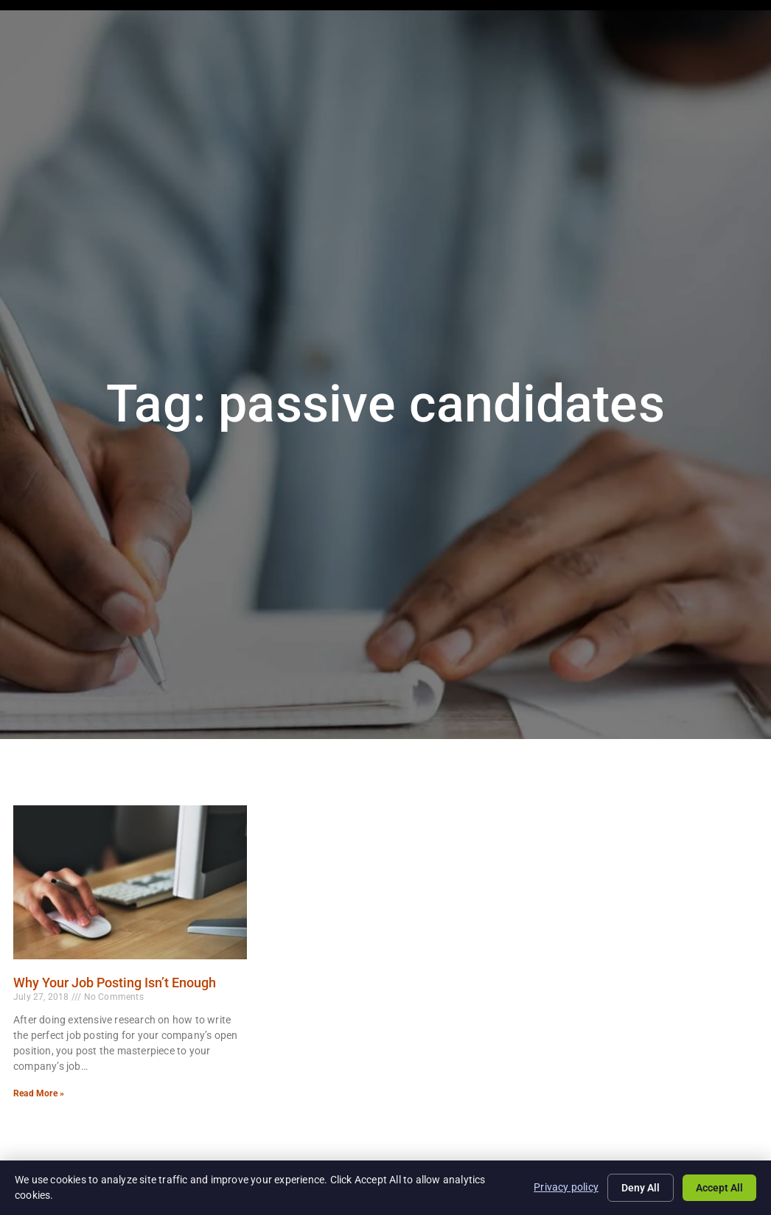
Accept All (719, 1188)
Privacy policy (566, 1187)
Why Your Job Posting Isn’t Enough (114, 982)
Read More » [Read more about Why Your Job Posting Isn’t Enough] (38, 1093)
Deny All (640, 1188)
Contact (720, 80)
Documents (710, 48)
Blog (640, 48)
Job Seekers (317, 48)
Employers (408, 48)
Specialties (493, 48)
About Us (576, 48)
